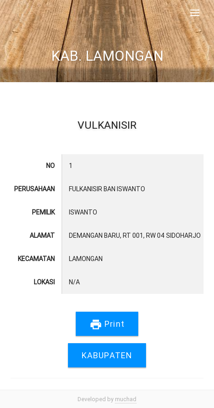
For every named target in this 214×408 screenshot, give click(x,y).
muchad (125, 399)
